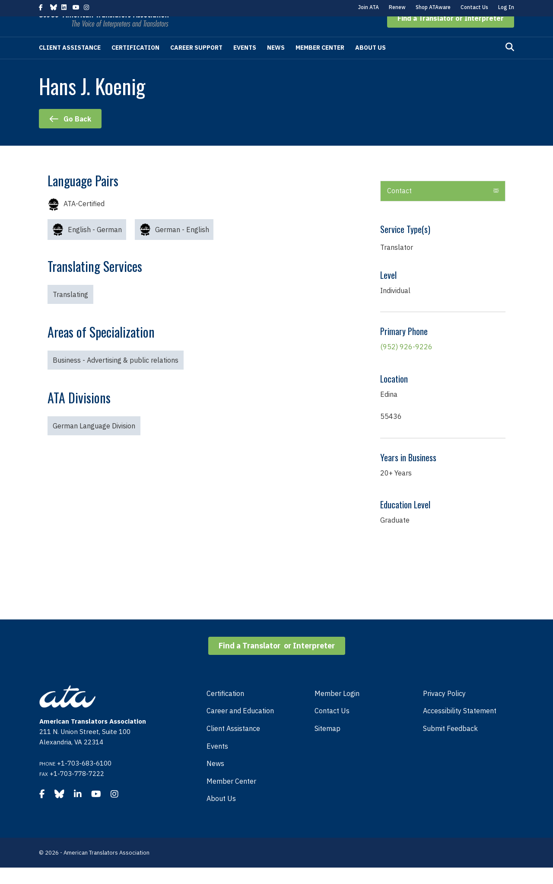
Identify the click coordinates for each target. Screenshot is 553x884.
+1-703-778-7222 (77, 790)
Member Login (337, 709)
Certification (135, 64)
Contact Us (474, 7)
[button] (450, 34)
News (276, 64)
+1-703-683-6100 (84, 779)
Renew (397, 7)
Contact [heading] (399, 207)
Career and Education (240, 727)
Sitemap (327, 744)
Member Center (320, 64)
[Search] (509, 63)
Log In (506, 7)
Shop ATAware (433, 7)
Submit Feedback (450, 744)
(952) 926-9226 (406, 363)
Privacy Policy (444, 709)
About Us (370, 64)
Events (244, 64)
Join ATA (368, 7)
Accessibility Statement (459, 727)
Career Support (196, 64)
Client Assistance (70, 64)
